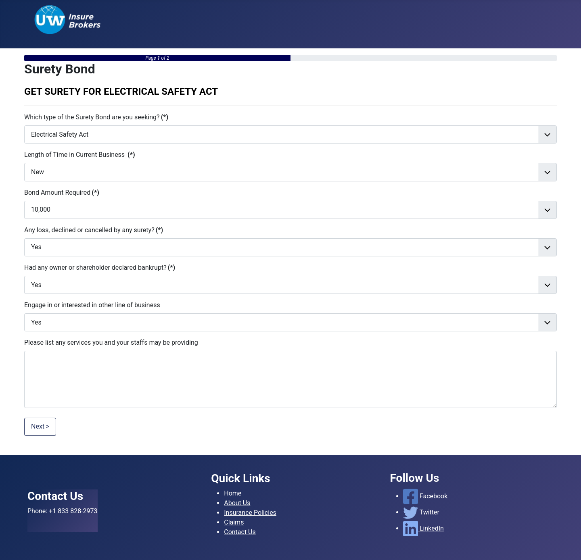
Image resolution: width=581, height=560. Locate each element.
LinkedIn (423, 528)
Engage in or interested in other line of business (92, 305)
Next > (40, 426)
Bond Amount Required (61, 192)
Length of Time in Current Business (79, 154)
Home (232, 493)
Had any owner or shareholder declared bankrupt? (99, 267)
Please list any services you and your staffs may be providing (111, 342)
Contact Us (240, 532)
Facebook (425, 496)
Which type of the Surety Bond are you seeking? (96, 117)
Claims (234, 522)
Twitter (421, 512)
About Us (237, 503)
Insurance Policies (250, 512)
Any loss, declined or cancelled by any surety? (93, 230)
